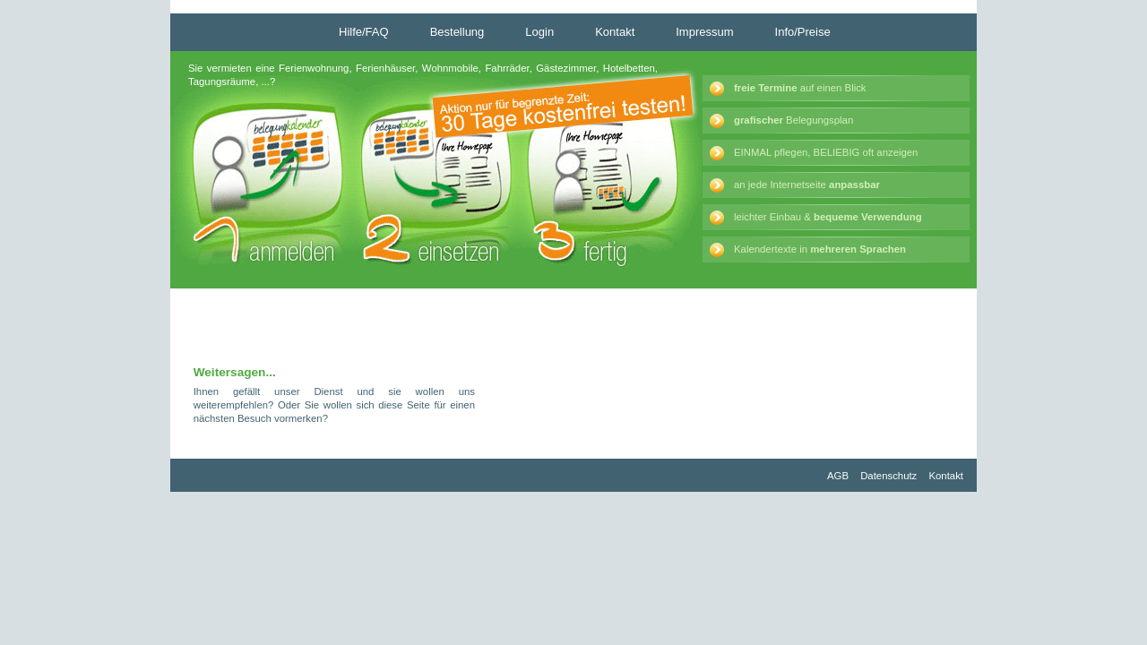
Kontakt (614, 32)
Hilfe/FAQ (364, 32)
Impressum (704, 32)
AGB (838, 475)
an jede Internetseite (807, 184)
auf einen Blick (800, 87)
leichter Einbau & (828, 216)
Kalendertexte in (820, 249)
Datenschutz (888, 475)
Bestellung (457, 32)
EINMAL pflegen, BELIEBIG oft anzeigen (826, 152)
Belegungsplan (793, 120)
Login (539, 32)
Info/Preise (803, 32)
